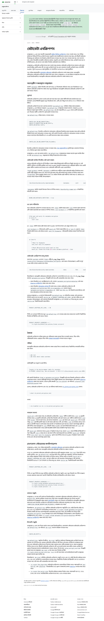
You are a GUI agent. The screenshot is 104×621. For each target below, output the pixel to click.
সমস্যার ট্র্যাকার (80, 617)
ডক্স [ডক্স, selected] (15, 2)
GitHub (25, 617)
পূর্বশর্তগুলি (51, 500)
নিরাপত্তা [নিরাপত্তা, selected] (22, 10)
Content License (45, 581)
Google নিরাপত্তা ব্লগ (55, 609)
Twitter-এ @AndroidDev (57, 604)
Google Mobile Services (83, 612)
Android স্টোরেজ (28, 602)
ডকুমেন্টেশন (5, 6)
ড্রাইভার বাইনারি (27, 615)
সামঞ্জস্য (39, 10)
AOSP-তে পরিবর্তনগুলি (35, 29)
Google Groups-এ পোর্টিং (57, 617)
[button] (9, 13)
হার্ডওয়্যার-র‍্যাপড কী (44, 286)
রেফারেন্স (71, 10)
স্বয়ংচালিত (62, 10)
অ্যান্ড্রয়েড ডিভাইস (50, 10)
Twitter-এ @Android (56, 602)
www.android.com (82, 609)
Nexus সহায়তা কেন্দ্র (82, 607)
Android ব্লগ (53, 607)
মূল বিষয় (31, 10)
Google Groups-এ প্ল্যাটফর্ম (57, 612)
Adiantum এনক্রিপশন (36, 283)
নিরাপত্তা (37, 43)
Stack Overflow (81, 615)
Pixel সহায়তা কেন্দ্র (81, 604)
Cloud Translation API (60, 36)
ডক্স (33, 43)
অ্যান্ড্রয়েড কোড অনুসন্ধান (28, 2)
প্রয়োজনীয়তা (27, 604)
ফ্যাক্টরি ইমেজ (27, 612)
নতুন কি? (4, 10)
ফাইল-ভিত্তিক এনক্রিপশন (59, 54)
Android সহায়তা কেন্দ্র (82, 602)
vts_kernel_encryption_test (71, 387)
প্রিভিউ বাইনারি (27, 609)
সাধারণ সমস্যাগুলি (54, 338)
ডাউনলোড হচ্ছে (27, 607)
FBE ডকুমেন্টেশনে (62, 148)
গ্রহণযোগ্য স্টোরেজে (45, 72)
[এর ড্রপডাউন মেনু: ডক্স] (18, 2)
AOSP (28, 43)
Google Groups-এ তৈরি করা (57, 615)
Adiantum (72, 566)
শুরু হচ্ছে (13, 10)
